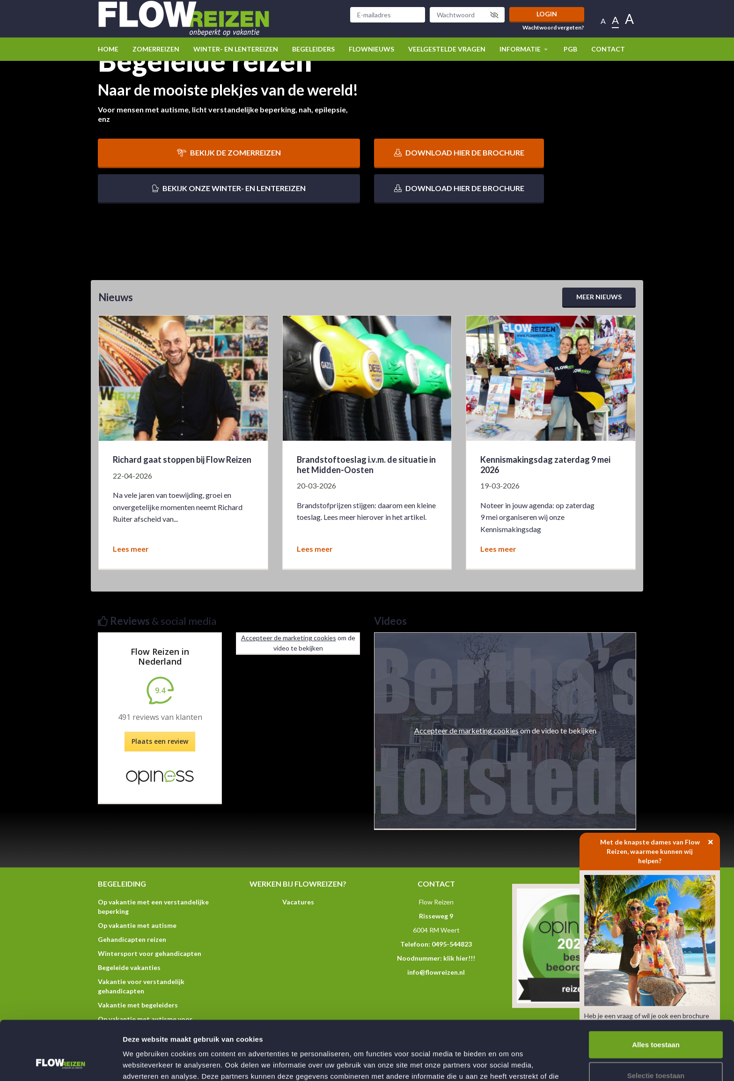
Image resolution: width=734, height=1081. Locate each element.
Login (546, 14)
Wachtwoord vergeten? (553, 27)
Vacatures (298, 902)
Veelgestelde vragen (446, 49)
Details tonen (506, 1062)
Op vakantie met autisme (137, 925)
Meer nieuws (599, 297)
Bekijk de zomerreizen (229, 152)
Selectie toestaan (656, 1020)
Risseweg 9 (436, 916)
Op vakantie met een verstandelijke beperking (153, 906)
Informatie (524, 49)
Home (108, 49)
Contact (608, 49)
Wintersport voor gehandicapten (149, 953)
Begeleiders (313, 49)
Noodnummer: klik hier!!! (436, 958)
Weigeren (655, 1050)
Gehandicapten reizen (132, 939)
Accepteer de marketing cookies (288, 638)
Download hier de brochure (459, 152)
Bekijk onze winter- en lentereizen (229, 188)
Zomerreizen (155, 49)
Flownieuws (371, 49)
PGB (570, 49)
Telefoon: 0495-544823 (436, 944)
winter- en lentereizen (235, 49)
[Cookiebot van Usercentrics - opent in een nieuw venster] (61, 1063)
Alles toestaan (656, 989)
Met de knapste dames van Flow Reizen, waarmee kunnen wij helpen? (660, 849)
